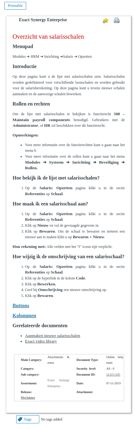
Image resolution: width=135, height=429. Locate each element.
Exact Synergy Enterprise (43, 19)
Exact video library (41, 341)
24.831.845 (113, 374)
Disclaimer (28, 397)
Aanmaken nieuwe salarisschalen (52, 335)
